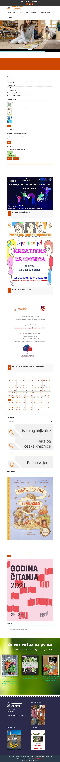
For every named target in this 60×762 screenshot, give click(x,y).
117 (48, 395)
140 (45, 400)
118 (10, 397)
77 (49, 388)
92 (49, 390)
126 (38, 397)
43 (38, 383)
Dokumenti (34, 12)
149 (34, 402)
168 (17, 407)
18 (9, 380)
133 (20, 400)
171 (27, 407)
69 (26, 388)
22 (20, 380)
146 (24, 402)
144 (17, 402)
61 (46, 385)
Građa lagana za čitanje (44, 12)
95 (15, 392)
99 (26, 392)
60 (44, 385)
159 (27, 405)
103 (40, 392)
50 (15, 385)
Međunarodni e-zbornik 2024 (14, 95)
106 (10, 395)
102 (37, 392)
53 (23, 385)
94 (12, 392)
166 (10, 407)
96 (18, 392)
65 (15, 388)
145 (20, 402)
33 (9, 383)
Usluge (27, 12)
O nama (15, 12)
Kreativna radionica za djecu (21, 289)
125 (34, 397)
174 (38, 407)
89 (41, 390)
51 (18, 385)
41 (32, 383)
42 (35, 383)
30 (44, 380)
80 (15, 390)
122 (24, 397)
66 (18, 388)
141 (48, 400)
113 (34, 395)
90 (44, 390)
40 (29, 383)
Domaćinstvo (30, 650)
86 (32, 390)
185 (34, 410)
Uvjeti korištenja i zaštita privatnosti (43, 756)
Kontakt (10, 17)
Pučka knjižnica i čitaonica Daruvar (18, 629)
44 (41, 383)
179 (13, 410)
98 (23, 392)
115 (41, 395)
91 (46, 390)
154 (10, 405)
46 (46, 383)
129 (48, 397)
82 (20, 390)
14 (41, 378)
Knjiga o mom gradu (12, 93)
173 (34, 407)
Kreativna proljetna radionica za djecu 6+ (21, 108)
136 (31, 400)
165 (48, 405)
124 (31, 397)
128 (45, 397)
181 (20, 410)
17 (49, 378)
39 (26, 383)
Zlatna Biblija (10, 82)
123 (27, 397)
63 (9, 388)
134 (24, 400)
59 (41, 385)
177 (48, 407)
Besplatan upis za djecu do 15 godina (20, 116)
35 (15, 383)
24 (26, 380)
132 (17, 400)
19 (12, 380)
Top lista (9, 87)
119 (13, 397)
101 (33, 392)
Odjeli (21, 12)
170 (24, 407)
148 (31, 402)
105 (47, 392)
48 (9, 385)
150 (38, 402)
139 (41, 400)
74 (41, 388)
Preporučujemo (11, 85)
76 (46, 388)
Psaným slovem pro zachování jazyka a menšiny (28, 366)
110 (24, 395)
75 (44, 388)
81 (18, 390)
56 (32, 385)
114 (38, 395)
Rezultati (15, 158)
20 (15, 380)
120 (17, 397)
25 (29, 380)
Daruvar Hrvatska (30, 170)
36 (18, 383)
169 (20, 407)
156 (17, 405)
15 (44, 378)
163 (41, 405)
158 (24, 405)
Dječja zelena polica (41, 650)
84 (26, 390)
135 (27, 400)
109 (20, 395)
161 (34, 405)
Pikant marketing (31, 760)
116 (45, 395)
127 (41, 397)
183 (27, 410)
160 (31, 405)
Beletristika (21, 650)
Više (9, 126)
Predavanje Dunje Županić (21, 212)
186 (38, 410)
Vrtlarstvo (52, 650)
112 (31, 395)
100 (30, 392)
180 (17, 410)
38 (23, 383)
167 (13, 407)
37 (20, 383)
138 (38, 400)
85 (29, 390)
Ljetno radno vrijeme (11, 138)
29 (41, 380)
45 (44, 383)
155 (13, 405)
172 (31, 407)
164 (45, 405)
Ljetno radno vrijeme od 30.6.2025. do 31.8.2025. (17, 133)
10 (29, 378)
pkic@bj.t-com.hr (35, 1)
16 (47, 378)
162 (38, 405)
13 (38, 378)
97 (20, 392)
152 (45, 402)
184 (31, 410)
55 (29, 385)
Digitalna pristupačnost (21, 758)
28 (38, 380)
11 (32, 378)
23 (23, 380)
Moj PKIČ (9, 80)
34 (12, 383)
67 (20, 388)
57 (35, 385)
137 (34, 400)
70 (29, 388)
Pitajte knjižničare (11, 90)
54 (26, 385)
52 (20, 385)
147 (27, 402)
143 (13, 402)
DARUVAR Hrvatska (30, 63)
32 (49, 380)
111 (27, 395)
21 (18, 380)
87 (35, 390)
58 (38, 385)
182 (24, 410)
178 (10, 410)
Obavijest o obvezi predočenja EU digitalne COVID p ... (18, 136)
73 (38, 388)
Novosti (9, 12)
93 (9, 392)
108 (17, 395)
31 (46, 380)
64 (12, 388)
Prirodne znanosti (10, 650)
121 (20, 397)
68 (23, 388)
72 (35, 388)
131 (13, 400)
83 (23, 390)
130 (10, 400)
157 (20, 405)
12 (35, 378)
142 (10, 402)
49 (12, 385)
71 (32, 388)
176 (45, 407)
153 (48, 402)
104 (44, 392)
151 (41, 402)
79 (12, 390)
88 (38, 390)
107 (13, 395)
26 (32, 380)
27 (35, 380)
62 (49, 385)
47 (49, 383)
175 (41, 407)
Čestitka (14, 102)
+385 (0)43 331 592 (24, 1)
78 (9, 390)
